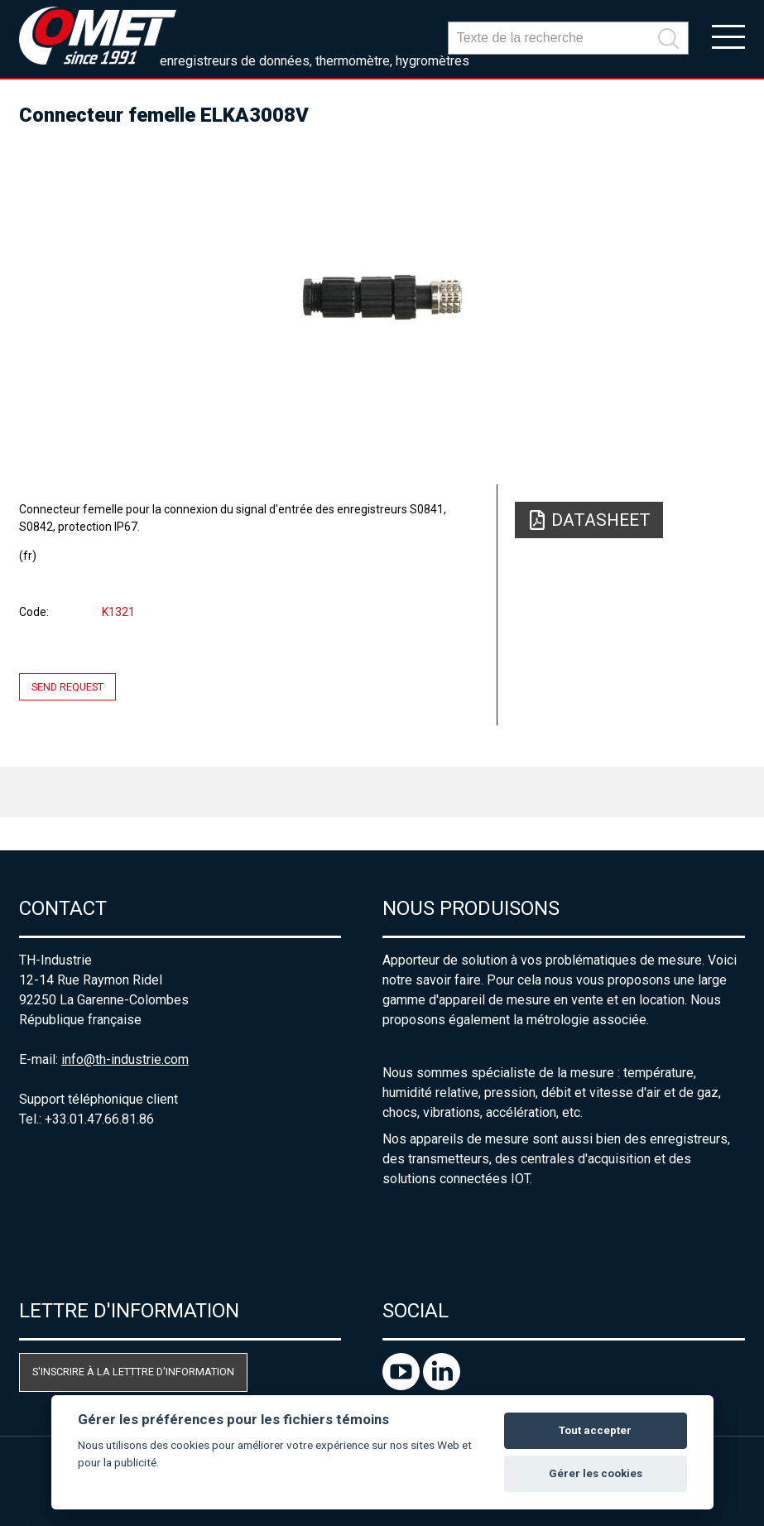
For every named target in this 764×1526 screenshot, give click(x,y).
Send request (67, 687)
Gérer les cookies (595, 1473)
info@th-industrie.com (125, 1059)
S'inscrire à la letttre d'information (133, 1371)
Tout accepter (595, 1430)
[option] (382, 298)
